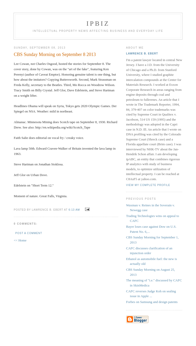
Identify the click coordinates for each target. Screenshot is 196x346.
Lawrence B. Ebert (142, 53)
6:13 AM (74, 209)
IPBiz (98, 23)
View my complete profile (148, 185)
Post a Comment (28, 233)
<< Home (20, 240)
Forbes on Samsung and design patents (152, 302)
